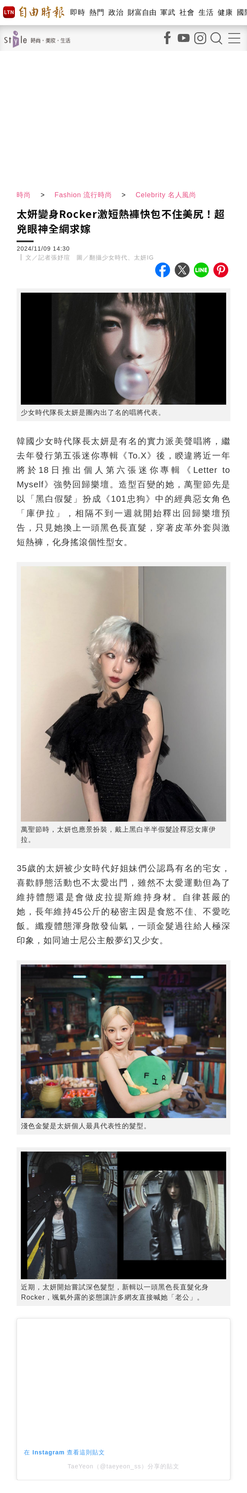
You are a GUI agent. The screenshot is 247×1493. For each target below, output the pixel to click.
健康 (225, 12)
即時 (77, 12)
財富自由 (142, 12)
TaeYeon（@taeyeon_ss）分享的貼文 (123, 1466)
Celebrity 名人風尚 (167, 195)
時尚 (24, 195)
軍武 (167, 12)
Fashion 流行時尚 (84, 195)
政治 (115, 12)
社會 (186, 12)
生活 (206, 12)
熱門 (96, 12)
